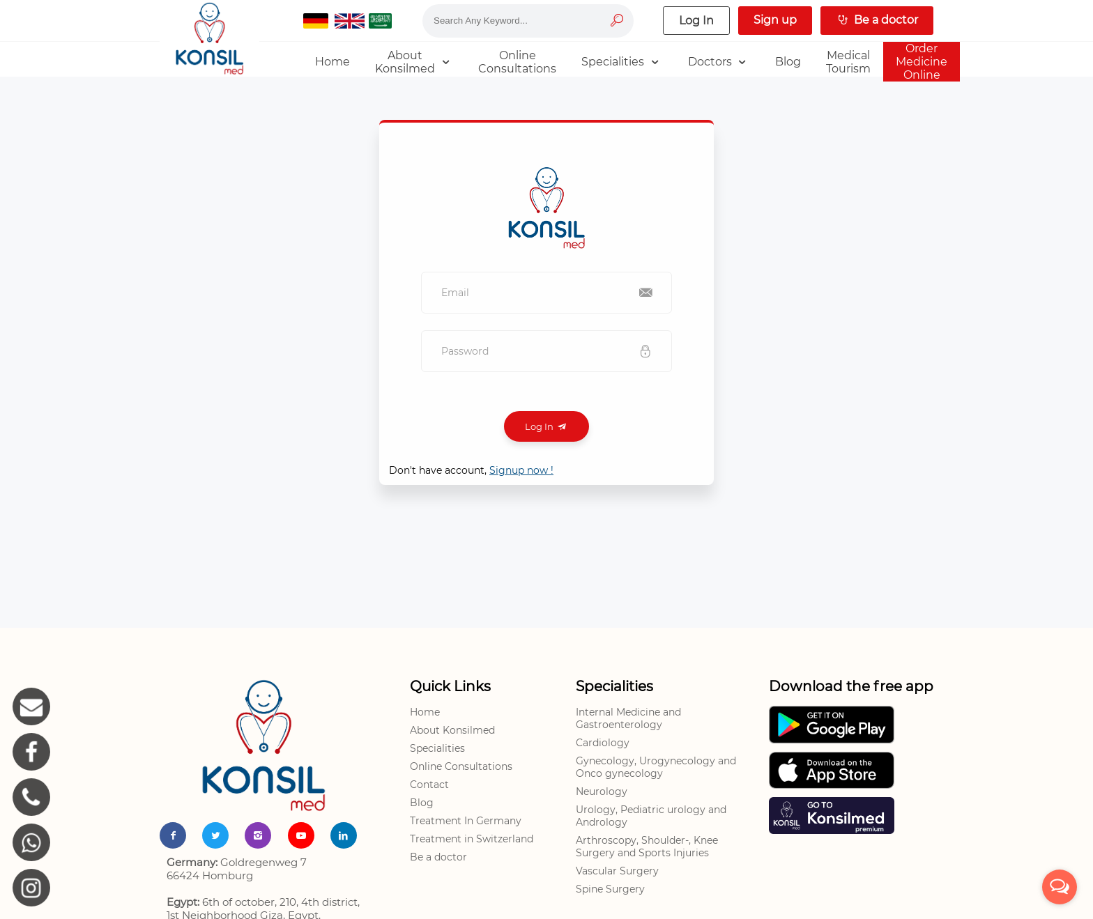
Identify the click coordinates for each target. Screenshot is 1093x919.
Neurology (601, 791)
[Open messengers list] (1059, 887)
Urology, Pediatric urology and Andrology (651, 815)
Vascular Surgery (617, 871)
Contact (429, 784)
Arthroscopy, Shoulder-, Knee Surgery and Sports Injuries (647, 846)
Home (425, 712)
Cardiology (602, 742)
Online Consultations (461, 766)
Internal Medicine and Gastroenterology (628, 718)
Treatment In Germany (465, 820)
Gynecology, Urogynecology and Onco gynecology (656, 767)
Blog (422, 802)
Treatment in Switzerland (471, 839)
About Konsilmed (452, 730)
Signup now (521, 470)
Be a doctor (438, 857)
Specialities (437, 748)
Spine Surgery (610, 889)
